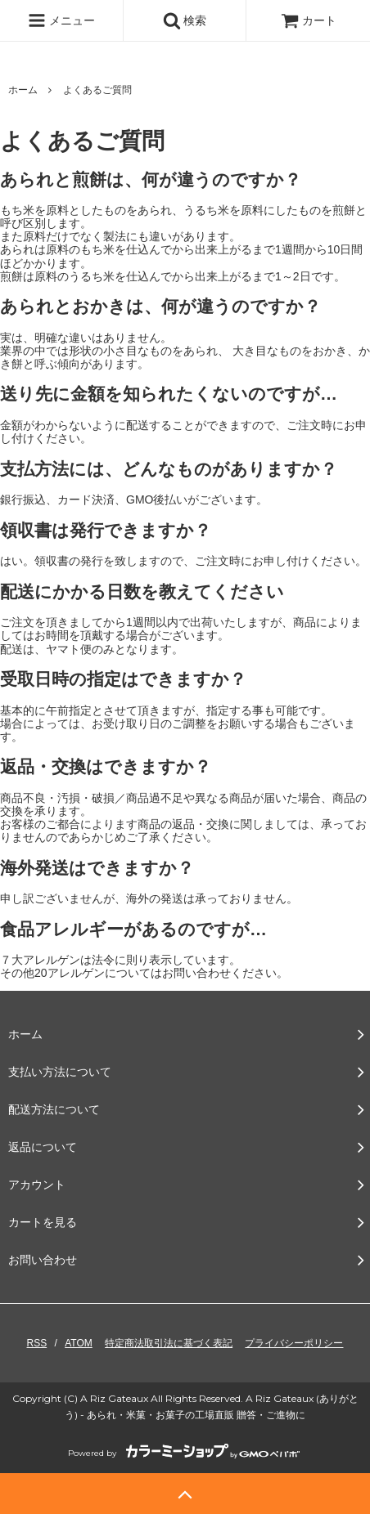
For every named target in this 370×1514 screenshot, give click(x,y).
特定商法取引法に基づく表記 (168, 1343)
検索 (185, 20)
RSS (37, 1343)
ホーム (23, 90)
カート (308, 20)
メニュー (61, 20)
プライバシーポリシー (294, 1343)
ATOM (78, 1343)
